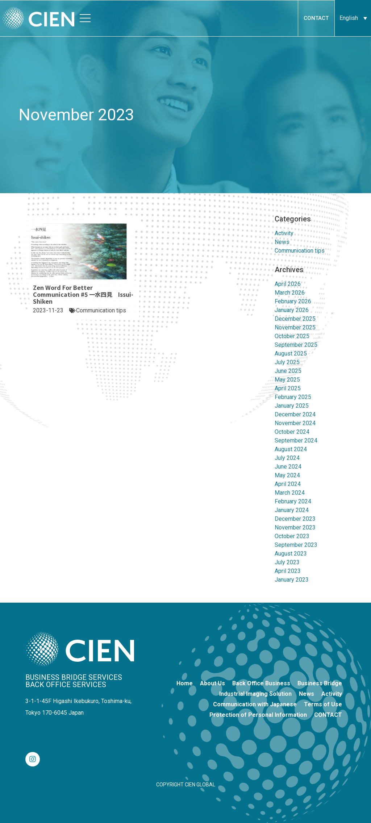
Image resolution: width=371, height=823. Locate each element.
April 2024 (288, 484)
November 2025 (295, 327)
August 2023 (291, 553)
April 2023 (288, 571)
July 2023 (287, 562)
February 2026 (293, 301)
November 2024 (295, 423)
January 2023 (292, 579)
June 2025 (288, 370)
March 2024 (290, 492)
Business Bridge (319, 683)
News (282, 241)
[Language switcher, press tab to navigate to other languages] (353, 18)
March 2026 (290, 292)
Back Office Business (261, 683)
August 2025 (291, 353)
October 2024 (292, 431)
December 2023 (295, 518)
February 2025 (293, 397)
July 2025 (287, 362)
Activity (284, 233)
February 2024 (293, 501)
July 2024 (287, 457)
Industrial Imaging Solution (255, 693)
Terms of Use (323, 704)
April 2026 (288, 283)
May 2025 (287, 379)
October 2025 (292, 336)
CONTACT (328, 714)
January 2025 (292, 405)
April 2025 (288, 388)
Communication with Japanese (255, 704)
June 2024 (288, 466)
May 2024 (287, 475)
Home (184, 683)
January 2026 (292, 310)
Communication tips (300, 250)
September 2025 (296, 344)
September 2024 (296, 440)
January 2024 (292, 510)
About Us (212, 683)
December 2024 (295, 414)
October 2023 (292, 536)
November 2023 (295, 527)
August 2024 (291, 449)
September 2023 (296, 544)
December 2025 (295, 318)
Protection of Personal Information (258, 714)
